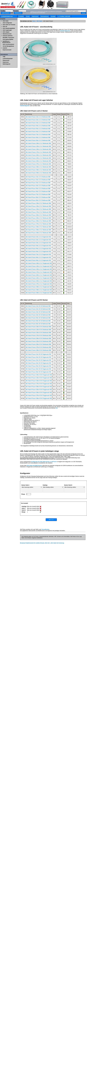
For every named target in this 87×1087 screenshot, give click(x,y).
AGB (4, 56)
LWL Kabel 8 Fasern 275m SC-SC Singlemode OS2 (38, 395)
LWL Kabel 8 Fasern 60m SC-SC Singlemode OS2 (38, 369)
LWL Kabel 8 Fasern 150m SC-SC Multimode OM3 (38, 332)
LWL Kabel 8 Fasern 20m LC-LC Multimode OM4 (37, 179)
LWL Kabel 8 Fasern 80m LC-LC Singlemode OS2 (38, 257)
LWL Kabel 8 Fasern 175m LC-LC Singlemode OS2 (38, 272)
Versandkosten (45, 529)
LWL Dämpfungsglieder (9, 28)
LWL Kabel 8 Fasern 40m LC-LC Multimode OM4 (37, 185)
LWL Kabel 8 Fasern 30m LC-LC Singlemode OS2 (38, 242)
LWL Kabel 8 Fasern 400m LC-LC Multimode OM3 (38, 172)
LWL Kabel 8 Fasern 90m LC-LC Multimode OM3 (37, 140)
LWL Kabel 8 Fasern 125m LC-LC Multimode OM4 (38, 206)
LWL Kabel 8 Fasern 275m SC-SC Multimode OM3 (38, 347)
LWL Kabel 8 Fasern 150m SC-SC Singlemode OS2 (38, 380)
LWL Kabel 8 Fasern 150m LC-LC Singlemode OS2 (38, 269)
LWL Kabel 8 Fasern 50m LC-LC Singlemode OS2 (38, 248)
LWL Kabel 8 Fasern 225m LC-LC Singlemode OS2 (38, 278)
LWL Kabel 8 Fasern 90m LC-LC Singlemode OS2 (38, 260)
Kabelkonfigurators (65, 30)
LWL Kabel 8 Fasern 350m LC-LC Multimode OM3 (38, 170)
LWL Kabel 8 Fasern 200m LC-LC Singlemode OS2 (38, 275)
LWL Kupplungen (7, 30)
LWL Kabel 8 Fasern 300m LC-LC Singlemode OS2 (38, 287)
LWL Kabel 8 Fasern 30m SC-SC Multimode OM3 (38, 312)
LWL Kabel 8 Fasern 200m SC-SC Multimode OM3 (38, 338)
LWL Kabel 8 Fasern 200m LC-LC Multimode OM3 (38, 155)
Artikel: (64, 16)
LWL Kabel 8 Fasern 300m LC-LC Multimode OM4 (38, 227)
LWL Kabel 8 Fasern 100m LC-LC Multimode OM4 (38, 203)
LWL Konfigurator (7, 22)
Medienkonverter (7, 33)
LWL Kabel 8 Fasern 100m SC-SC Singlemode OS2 (38, 375)
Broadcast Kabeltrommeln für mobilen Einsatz (32, 543)
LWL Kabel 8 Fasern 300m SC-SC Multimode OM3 (38, 350)
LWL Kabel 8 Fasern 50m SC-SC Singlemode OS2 (38, 366)
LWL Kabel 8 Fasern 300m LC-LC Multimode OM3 (38, 167)
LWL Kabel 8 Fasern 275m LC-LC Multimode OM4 (38, 224)
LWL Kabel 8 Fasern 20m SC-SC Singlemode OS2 (38, 357)
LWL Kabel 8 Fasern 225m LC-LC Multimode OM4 (38, 218)
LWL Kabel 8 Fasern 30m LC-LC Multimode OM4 (37, 182)
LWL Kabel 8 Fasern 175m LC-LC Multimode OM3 (38, 152)
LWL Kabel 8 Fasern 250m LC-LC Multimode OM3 (38, 161)
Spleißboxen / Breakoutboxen (6, 42)
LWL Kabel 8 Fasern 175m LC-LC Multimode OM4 (38, 212)
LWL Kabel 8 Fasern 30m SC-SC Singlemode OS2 (38, 360)
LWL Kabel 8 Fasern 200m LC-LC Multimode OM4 (38, 215)
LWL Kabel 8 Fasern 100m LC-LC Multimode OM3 (38, 143)
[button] (6, 13)
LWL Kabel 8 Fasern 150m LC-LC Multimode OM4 (38, 209)
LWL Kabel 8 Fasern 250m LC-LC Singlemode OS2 (38, 281)
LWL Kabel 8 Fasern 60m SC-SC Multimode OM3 (38, 320)
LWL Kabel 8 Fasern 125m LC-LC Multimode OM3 (38, 146)
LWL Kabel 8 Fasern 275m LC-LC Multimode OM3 (38, 164)
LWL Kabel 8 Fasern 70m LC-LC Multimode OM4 (37, 194)
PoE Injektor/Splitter (8, 39)
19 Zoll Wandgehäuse (8, 46)
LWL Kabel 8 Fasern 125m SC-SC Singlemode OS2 (38, 378)
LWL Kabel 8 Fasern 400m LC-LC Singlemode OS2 (38, 292)
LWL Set (5, 26)
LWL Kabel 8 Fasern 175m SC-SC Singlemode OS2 (38, 383)
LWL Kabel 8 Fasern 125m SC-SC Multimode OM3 (38, 329)
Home (33, 21)
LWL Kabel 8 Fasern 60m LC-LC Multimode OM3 (37, 131)
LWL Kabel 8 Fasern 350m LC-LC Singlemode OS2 (38, 289)
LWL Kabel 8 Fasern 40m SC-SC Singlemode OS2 (38, 363)
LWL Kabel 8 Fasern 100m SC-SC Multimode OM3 (38, 326)
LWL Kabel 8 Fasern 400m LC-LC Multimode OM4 (38, 232)
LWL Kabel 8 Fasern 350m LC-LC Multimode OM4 (38, 230)
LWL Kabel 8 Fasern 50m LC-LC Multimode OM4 (37, 188)
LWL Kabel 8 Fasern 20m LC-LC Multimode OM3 (37, 120)
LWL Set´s (47, 543)
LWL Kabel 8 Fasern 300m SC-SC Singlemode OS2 (38, 398)
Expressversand (7, 50)
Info (57, 408)
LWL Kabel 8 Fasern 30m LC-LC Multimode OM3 (37, 122)
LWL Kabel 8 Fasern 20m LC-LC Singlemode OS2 (38, 239)
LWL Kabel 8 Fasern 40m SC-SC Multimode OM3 (38, 315)
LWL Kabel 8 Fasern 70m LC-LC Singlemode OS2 (38, 254)
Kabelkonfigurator (25, 105)
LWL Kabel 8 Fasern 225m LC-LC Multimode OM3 (38, 158)
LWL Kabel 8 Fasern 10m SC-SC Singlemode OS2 (38, 354)
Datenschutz (6, 60)
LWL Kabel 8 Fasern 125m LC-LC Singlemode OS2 (38, 266)
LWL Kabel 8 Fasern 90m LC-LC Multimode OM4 (37, 200)
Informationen (45, 16)
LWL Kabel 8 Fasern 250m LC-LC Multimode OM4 (38, 221)
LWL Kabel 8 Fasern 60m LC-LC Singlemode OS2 (38, 251)
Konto (28, 16)
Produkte (21, 16)
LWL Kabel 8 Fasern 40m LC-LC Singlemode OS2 (38, 245)
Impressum (35, 16)
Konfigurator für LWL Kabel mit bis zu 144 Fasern (44, 461)
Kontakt (53, 16)
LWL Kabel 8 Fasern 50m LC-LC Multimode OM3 (37, 128)
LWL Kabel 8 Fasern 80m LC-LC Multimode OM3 (37, 137)
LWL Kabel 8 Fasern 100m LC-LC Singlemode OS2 (38, 263)
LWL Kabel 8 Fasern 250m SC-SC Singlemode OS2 (38, 392)
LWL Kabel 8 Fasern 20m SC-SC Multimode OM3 (38, 309)
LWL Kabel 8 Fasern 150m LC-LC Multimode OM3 (38, 149)
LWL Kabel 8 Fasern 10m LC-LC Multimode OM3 (37, 117)
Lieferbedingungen (8, 58)
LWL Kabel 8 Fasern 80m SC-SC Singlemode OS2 (38, 372)
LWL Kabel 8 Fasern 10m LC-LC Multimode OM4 (37, 177)
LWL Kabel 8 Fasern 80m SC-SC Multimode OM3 (38, 323)
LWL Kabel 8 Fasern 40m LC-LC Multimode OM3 (37, 125)
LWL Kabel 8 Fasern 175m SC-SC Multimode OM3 (38, 335)
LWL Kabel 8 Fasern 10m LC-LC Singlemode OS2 (38, 237)
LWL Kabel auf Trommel (9, 24)
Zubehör (5, 48)
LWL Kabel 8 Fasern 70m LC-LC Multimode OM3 (37, 134)
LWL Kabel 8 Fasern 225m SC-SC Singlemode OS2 (38, 389)
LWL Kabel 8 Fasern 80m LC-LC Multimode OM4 (37, 197)
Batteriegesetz (6, 64)
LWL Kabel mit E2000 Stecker (34, 465)
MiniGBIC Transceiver (8, 37)
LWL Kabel (5, 21)
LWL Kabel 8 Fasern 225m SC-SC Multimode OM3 (38, 341)
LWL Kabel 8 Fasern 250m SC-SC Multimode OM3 (38, 344)
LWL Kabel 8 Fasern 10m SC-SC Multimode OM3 (38, 306)
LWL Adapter (6, 32)
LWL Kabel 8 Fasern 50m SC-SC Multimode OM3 (38, 318)
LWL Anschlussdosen (8, 44)
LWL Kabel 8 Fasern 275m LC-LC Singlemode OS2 (38, 284)
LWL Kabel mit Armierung (57, 543)
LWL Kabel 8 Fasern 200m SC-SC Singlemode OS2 (38, 386)
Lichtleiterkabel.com (7, 16)
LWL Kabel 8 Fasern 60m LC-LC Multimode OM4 (37, 191)
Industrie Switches (7, 35)
